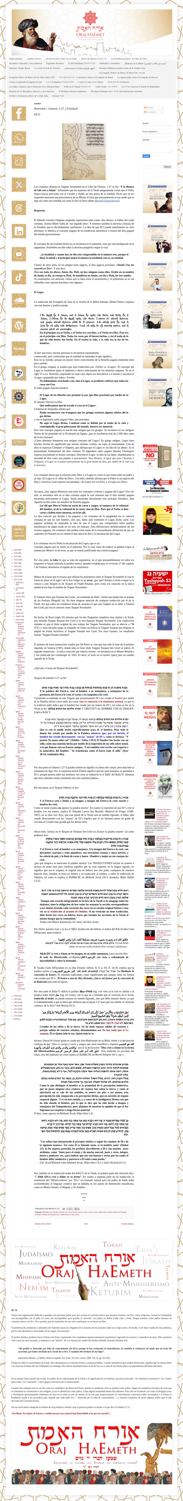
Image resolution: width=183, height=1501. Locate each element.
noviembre (20, 588)
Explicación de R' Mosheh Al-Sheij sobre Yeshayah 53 (20, 629)
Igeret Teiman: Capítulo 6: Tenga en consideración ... (20, 888)
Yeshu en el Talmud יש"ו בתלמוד (77, 87)
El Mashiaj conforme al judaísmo (73, 91)
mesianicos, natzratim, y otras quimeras (25, 63)
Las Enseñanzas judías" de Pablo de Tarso (129, 59)
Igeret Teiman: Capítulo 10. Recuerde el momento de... (20, 825)
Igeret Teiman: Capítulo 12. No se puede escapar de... (20, 793)
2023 (16, 560)
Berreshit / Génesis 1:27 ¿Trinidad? (20, 987)
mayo (18, 606)
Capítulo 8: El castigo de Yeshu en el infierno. (164, 860)
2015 (16, 999)
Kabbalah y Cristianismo (110, 63)
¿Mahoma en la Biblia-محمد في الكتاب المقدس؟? (145, 63)
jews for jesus (93, 1212)
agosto (19, 597)
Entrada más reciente (43, 1224)
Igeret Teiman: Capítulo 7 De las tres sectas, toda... (21, 873)
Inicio (86, 1224)
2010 (16, 1016)
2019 (16, 573)
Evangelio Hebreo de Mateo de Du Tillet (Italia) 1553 (32, 77)
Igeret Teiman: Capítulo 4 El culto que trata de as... (21, 918)
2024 (16, 557)
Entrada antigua (127, 1224)
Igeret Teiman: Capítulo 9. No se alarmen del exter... (20, 842)
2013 (16, 1006)
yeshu (77, 1214)
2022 (16, 563)
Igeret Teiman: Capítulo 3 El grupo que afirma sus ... (21, 933)
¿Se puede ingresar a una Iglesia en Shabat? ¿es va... (20, 643)
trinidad (71, 1214)
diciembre (19, 583)
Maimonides (103, 1212)
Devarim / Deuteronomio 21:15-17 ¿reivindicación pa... (20, 671)
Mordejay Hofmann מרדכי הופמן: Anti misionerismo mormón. (116, 91)
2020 (16, 570)
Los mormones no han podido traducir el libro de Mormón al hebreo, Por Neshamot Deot (163, 1008)
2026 (16, 550)
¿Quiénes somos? (34, 59)
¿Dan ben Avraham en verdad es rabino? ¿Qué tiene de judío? (163, 934)
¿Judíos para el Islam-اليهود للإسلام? (79, 68)
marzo (18, 613)
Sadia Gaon (64, 1214)
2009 (16, 1019)
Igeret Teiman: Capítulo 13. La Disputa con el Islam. (20, 778)
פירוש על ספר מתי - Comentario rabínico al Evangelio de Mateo (86, 77)
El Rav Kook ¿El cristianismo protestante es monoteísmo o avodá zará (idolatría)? (162, 884)
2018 (16, 576)
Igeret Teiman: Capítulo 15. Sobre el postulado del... (20, 747)
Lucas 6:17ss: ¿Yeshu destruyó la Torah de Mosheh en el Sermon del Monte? (163, 1035)
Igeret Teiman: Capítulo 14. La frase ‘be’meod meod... (20, 762)
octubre (19, 593)
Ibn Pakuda (54, 1212)
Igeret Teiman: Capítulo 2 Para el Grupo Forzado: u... (21, 948)
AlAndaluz (45, 1212)
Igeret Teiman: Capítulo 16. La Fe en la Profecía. (20, 732)
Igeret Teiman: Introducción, (20, 976)
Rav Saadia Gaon (54, 1214)
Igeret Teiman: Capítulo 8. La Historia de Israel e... (20, 857)
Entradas (148, 108)
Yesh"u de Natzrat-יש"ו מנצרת (94, 59)
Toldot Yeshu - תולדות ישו (106, 87)
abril (18, 610)
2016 (16, 996)
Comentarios (150, 112)
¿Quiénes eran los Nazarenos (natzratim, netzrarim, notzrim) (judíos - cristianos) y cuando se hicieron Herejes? (158, 983)
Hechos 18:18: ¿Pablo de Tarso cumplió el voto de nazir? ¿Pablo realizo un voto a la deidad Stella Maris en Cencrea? (158, 910)
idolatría (61, 1212)
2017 (16, 580)
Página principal (15, 59)
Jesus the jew (72, 1212)
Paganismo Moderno (55, 63)
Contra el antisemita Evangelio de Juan (25, 82)
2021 (16, 566)
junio (18, 603)
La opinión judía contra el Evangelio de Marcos (138, 77)
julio (18, 600)
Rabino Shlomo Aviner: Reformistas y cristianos (20, 657)
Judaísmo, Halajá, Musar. (19, 68)
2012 (16, 1009)
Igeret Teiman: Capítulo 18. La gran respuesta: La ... (20, 702)
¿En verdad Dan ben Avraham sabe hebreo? (163, 839)
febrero (19, 616)
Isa (66, 1212)
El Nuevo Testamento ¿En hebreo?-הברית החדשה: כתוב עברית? (162, 958)
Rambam (38, 1214)
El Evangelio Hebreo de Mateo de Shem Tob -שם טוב (122, 73)
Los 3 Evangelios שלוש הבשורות (60, 82)
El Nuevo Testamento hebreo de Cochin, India (28, 96)
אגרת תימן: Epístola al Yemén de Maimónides (141, 87)
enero (18, 620)
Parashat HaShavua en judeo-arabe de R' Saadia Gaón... (122, 68)
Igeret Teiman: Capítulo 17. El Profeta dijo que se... (20, 718)
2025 (16, 553)
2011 (16, 1012)
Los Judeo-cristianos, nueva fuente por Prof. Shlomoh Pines (34, 87)
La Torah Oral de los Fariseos (47, 68)
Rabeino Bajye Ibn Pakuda (117, 1212)
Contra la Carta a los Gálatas (90, 82)
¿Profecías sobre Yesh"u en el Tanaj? (61, 59)
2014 (16, 1002)
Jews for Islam (83, 1212)
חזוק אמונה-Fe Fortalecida (118, 82)
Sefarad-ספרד (58, 96)
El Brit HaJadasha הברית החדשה (81, 63)
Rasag (44, 1214)
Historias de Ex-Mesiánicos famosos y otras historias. (31, 91)
